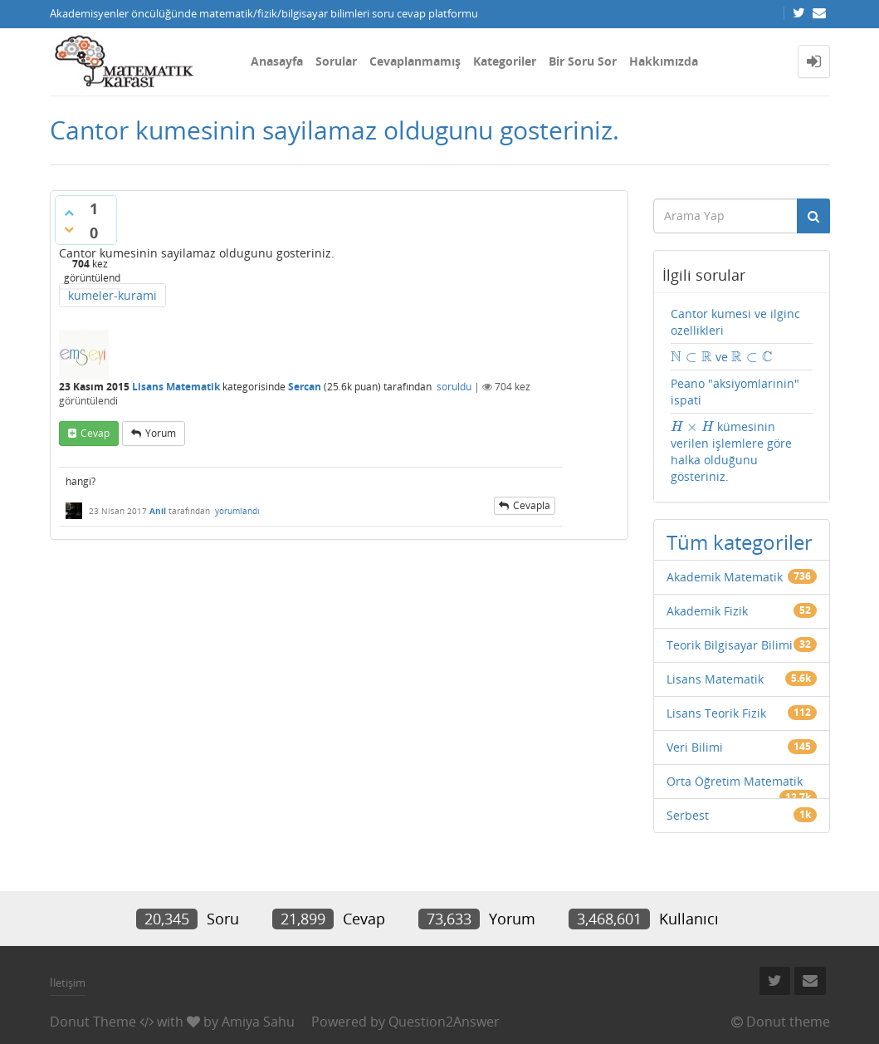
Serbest (688, 815)
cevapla (531, 505)
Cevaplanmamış (415, 61)
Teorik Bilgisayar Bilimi (730, 645)
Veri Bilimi (695, 747)
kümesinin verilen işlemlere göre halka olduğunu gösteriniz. (731, 451)
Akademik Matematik (725, 577)
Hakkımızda (663, 61)
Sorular (336, 61)
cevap (95, 433)
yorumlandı (237, 511)
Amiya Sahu (258, 1021)
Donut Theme (93, 1021)
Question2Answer (444, 1021)
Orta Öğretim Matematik (735, 781)
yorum (160, 433)
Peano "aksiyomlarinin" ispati (735, 391)
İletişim (67, 982)
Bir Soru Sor (583, 61)
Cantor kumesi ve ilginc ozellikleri (735, 322)
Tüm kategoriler (740, 542)
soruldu (454, 387)
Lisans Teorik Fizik (716, 713)
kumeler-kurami (112, 295)
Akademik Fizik (707, 611)
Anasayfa (277, 61)
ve (722, 357)
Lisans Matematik (176, 387)
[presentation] (691, 357)
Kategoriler (504, 61)
